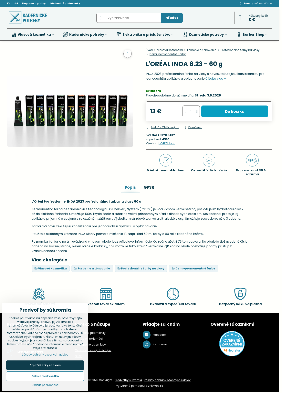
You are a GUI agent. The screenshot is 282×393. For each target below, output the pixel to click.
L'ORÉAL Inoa (167, 143)
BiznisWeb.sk (154, 386)
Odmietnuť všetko (45, 376)
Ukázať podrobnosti (45, 385)
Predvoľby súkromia (128, 380)
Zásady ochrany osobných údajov (167, 380)
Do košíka (235, 111)
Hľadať (172, 17)
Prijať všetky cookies (45, 365)
